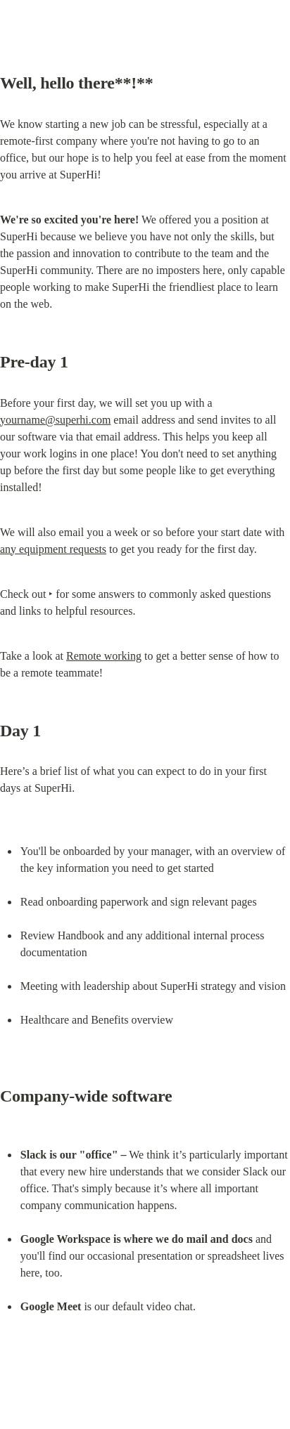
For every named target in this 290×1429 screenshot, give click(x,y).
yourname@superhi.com (55, 420)
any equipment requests (53, 549)
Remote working (103, 656)
